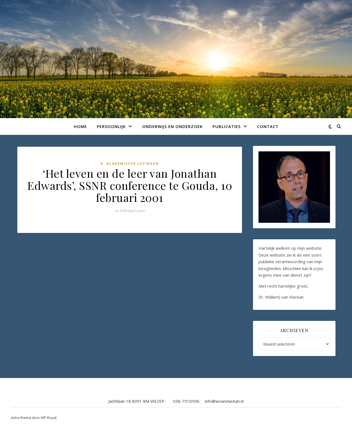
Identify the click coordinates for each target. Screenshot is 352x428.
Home (80, 126)
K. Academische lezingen (130, 163)
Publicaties (227, 126)
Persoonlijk (111, 126)
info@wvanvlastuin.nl (224, 401)
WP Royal (48, 417)
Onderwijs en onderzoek (172, 126)
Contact (268, 126)
